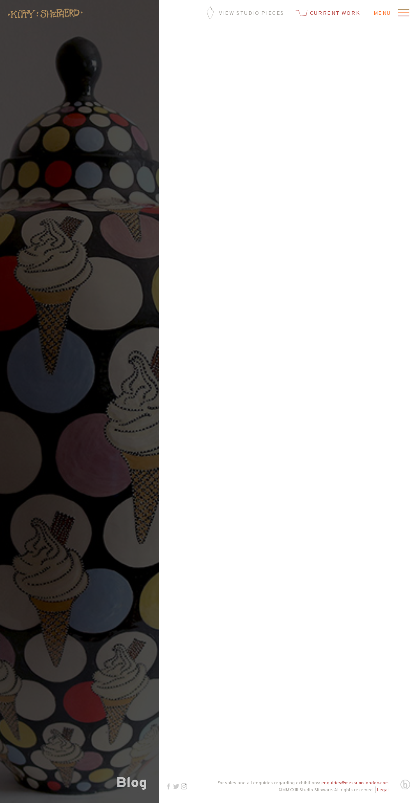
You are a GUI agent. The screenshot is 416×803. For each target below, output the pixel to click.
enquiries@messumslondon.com (355, 783)
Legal (383, 790)
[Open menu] (402, 13)
